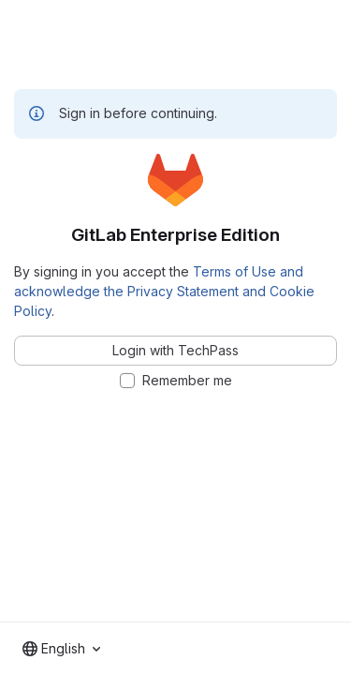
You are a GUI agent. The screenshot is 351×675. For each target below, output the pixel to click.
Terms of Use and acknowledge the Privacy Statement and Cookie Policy (164, 291)
